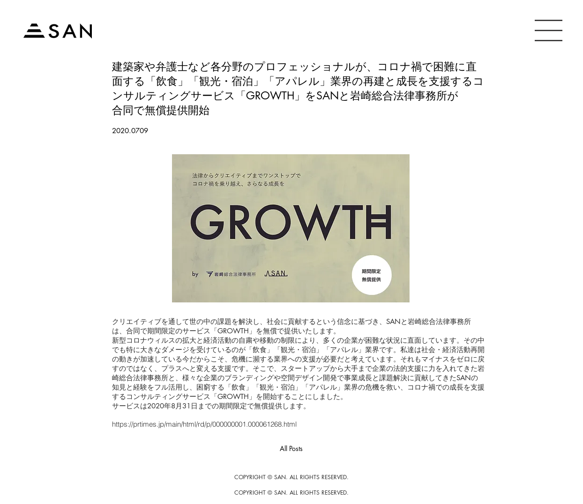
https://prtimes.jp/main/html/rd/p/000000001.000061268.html (204, 424)
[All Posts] (291, 449)
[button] (548, 30)
